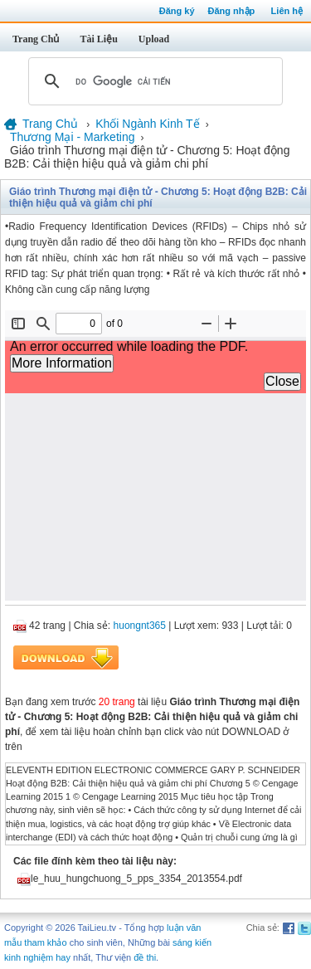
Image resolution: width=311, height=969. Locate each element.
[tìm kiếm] (153, 81)
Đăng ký (177, 11)
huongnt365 (140, 625)
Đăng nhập (231, 11)
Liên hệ (287, 11)
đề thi (145, 957)
